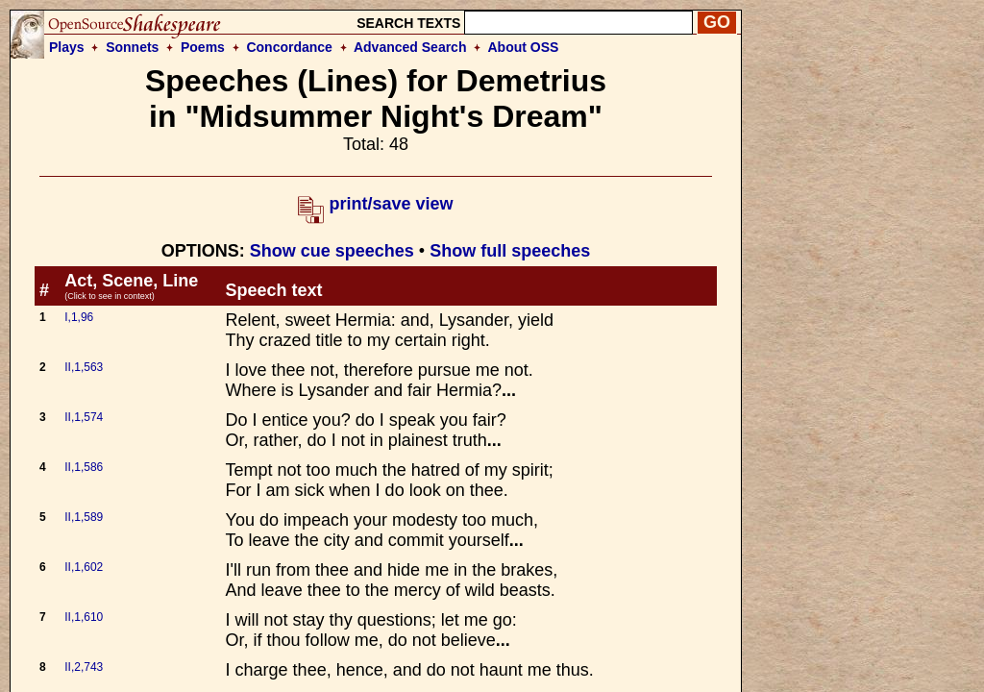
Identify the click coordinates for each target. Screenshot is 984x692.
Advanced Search (410, 47)
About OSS (523, 47)
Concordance (289, 47)
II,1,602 (83, 567)
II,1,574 (83, 417)
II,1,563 (83, 367)
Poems (203, 47)
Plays (67, 47)
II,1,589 (83, 517)
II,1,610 (83, 617)
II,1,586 (83, 467)
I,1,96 (78, 317)
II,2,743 (83, 667)
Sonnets (132, 47)
